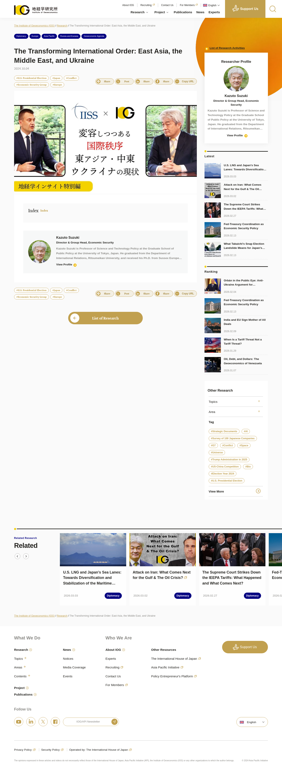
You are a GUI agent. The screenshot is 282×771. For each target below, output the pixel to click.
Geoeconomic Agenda (94, 36)
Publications (183, 12)
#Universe (217, 452)
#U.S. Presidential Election (31, 78)
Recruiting (146, 5)
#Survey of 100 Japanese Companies (233, 438)
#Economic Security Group (31, 84)
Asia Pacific (49, 36)
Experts (214, 12)
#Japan (56, 78)
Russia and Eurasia (69, 36)
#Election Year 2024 (222, 473)
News (200, 12)
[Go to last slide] (17, 556)
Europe (35, 36)
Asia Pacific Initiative (165, 667)
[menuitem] (211, 5)
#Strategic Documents (224, 431)
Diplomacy (21, 36)
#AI (246, 431)
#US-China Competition (225, 466)
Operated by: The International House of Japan (98, 749)
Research (137, 12)
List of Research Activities (227, 48)
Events (68, 676)
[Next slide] (26, 556)
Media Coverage (74, 667)
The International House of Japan (174, 658)
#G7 (213, 445)
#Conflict (71, 78)
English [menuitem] (212, 5)
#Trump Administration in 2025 (229, 459)
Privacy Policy (23, 749)
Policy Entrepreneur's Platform (172, 676)
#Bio (248, 466)
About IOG (128, 5)
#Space (244, 445)
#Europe (57, 84)
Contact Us (167, 5)
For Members (187, 5)
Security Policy (50, 749)
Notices (68, 658)
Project (159, 12)
